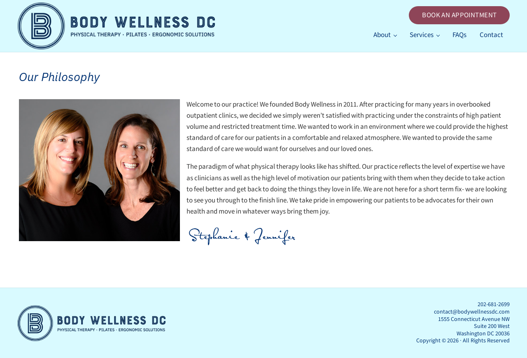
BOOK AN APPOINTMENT (459, 15)
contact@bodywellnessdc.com (472, 312)
